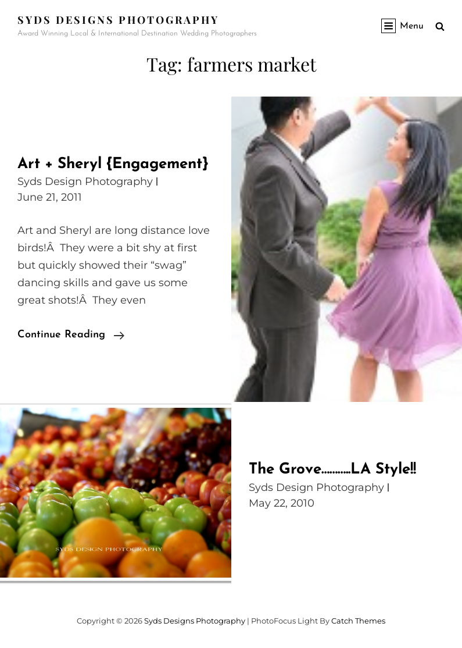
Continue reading (70, 335)
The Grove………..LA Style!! (332, 470)
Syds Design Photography (85, 181)
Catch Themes (358, 620)
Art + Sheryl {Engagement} (112, 164)
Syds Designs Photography (118, 20)
